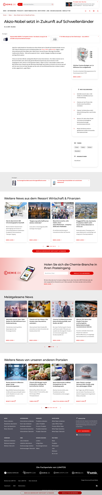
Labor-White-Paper (57, 424)
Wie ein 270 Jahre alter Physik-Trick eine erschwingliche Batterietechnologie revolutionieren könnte (85, 121)
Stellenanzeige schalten (26, 446)
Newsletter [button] (66, 11)
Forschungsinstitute (41, 446)
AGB (14, 486)
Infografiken (39, 443)
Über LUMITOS (22, 481)
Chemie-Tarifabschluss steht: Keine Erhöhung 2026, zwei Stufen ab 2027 (86, 112)
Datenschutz (21, 486)
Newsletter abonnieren (82, 273)
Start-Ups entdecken (25, 424)
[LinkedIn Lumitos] (97, 486)
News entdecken (8, 421)
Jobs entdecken (24, 440)
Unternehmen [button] (11, 11)
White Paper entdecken (58, 421)
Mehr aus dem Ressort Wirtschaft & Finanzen (51, 251)
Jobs (53, 448)
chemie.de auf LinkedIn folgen (83, 434)
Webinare (54, 451)
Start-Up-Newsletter (10, 426)
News (53, 440)
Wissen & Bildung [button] (56, 11)
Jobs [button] (47, 11)
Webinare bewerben (9, 443)
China (42, 49)
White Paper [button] (41, 11)
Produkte (54, 443)
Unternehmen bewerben (26, 429)
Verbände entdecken (25, 426)
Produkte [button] (20, 11)
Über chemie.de (33, 481)
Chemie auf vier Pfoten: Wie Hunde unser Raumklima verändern (84, 104)
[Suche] (52, 4)
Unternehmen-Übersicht (27, 431)
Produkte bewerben (41, 429)
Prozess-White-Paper (58, 426)
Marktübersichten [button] (30, 11)
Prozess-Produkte (41, 426)
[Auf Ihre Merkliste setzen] (85, 11)
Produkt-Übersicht (41, 431)
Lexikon (38, 440)
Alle (19, 4)
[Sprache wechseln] (94, 11)
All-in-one (55, 453)
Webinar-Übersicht (9, 446)
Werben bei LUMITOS (10, 481)
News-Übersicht (8, 429)
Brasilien (53, 49)
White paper (55, 446)
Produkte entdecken (41, 421)
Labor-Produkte (40, 424)
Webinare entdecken (9, 440)
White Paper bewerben (58, 429)
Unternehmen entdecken (27, 421)
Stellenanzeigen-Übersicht (27, 448)
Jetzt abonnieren (83, 431)
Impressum (7, 486)
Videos (38, 448)
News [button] (5, 11)
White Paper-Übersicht (58, 431)
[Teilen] (90, 11)
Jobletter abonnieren (26, 443)
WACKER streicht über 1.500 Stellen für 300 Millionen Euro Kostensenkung (85, 95)
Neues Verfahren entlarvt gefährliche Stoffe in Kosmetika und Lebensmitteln (86, 130)
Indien (46, 49)
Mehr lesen (49, 284)
